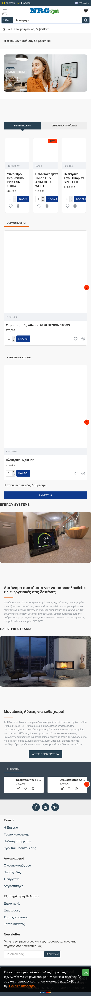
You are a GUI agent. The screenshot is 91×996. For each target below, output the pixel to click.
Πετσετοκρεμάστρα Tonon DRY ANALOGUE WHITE (49, 180)
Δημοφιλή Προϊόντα (64, 125)
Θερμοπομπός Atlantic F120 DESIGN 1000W (38, 325)
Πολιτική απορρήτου (22, 986)
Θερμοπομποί (16, 222)
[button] (86, 287)
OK (86, 972)
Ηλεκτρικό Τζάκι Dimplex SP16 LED (74, 178)
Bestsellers (22, 125)
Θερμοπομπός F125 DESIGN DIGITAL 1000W (29, 779)
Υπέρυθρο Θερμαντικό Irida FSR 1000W (15, 180)
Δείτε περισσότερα (45, 754)
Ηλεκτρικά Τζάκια (19, 357)
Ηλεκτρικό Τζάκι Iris (20, 460)
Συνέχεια (45, 495)
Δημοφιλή (13, 769)
